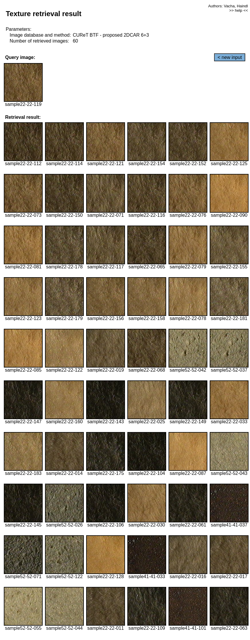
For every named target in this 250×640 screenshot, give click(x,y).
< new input (230, 57)
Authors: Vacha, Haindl (228, 6)
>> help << (238, 10)
